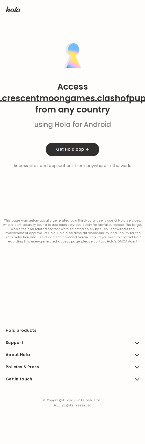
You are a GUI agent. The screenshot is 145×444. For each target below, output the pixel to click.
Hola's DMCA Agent (122, 241)
